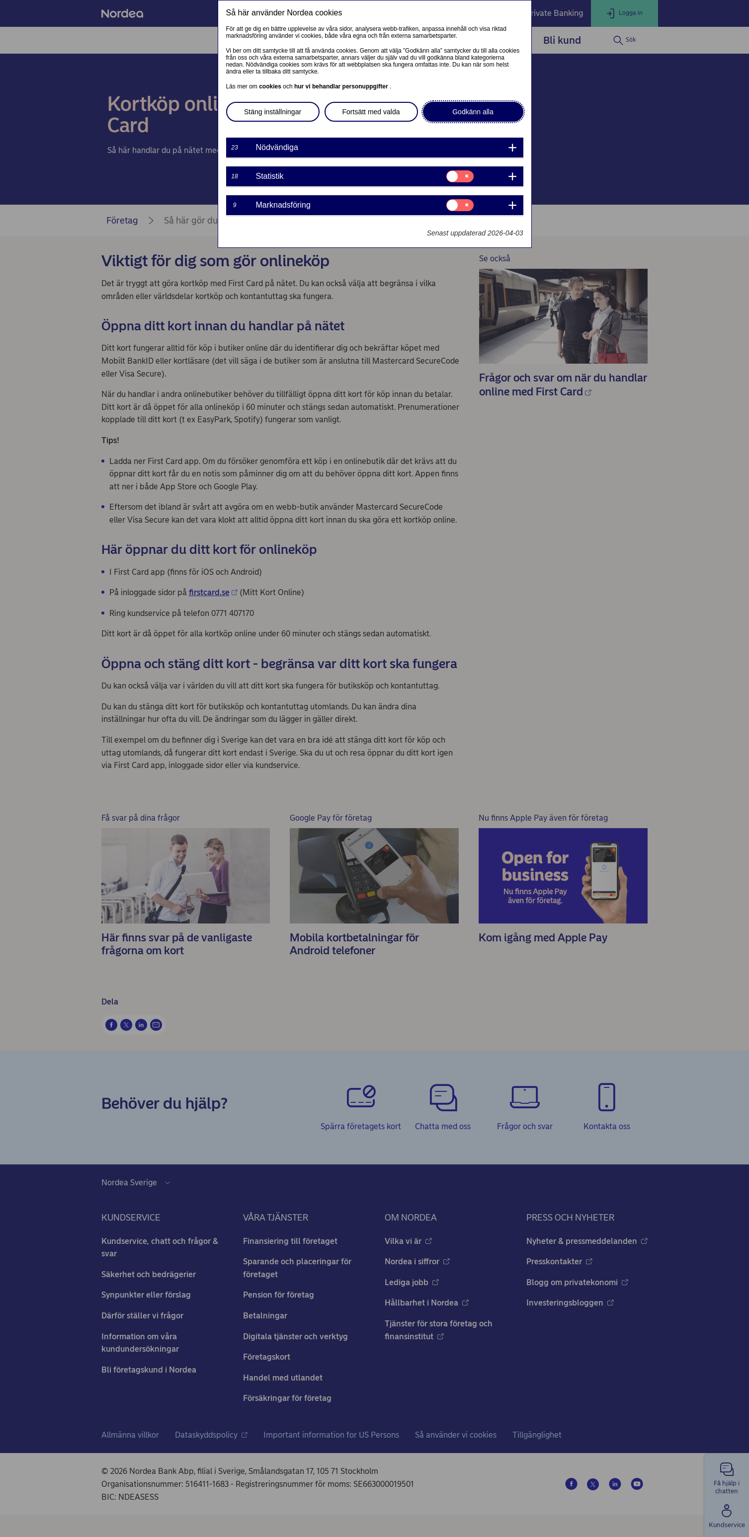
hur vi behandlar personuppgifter (342, 86)
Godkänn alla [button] (473, 112)
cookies (271, 86)
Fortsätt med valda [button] (371, 112)
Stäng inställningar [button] (272, 112)
